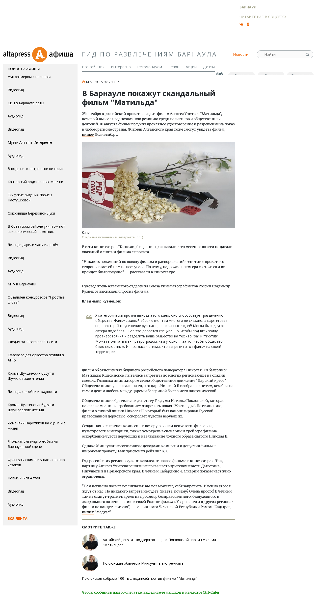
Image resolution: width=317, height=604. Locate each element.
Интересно (121, 66)
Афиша (55, 54)
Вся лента (17, 518)
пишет (88, 134)
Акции (191, 66)
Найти (308, 54)
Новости (240, 54)
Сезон (173, 66)
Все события (93, 66)
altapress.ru (17, 54)
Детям (209, 66)
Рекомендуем (149, 66)
